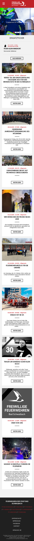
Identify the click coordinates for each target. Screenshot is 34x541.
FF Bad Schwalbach (8, 507)
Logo (18, 3)
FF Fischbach (28, 507)
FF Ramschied (22, 512)
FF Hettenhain (15, 509)
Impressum (16, 521)
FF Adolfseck (19, 507)
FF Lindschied (12, 512)
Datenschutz (16, 518)
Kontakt (16, 526)
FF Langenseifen (26, 509)
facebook (16, 523)
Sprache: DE (17, 530)
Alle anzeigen (17, 58)
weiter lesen (17, 103)
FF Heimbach (6, 509)
